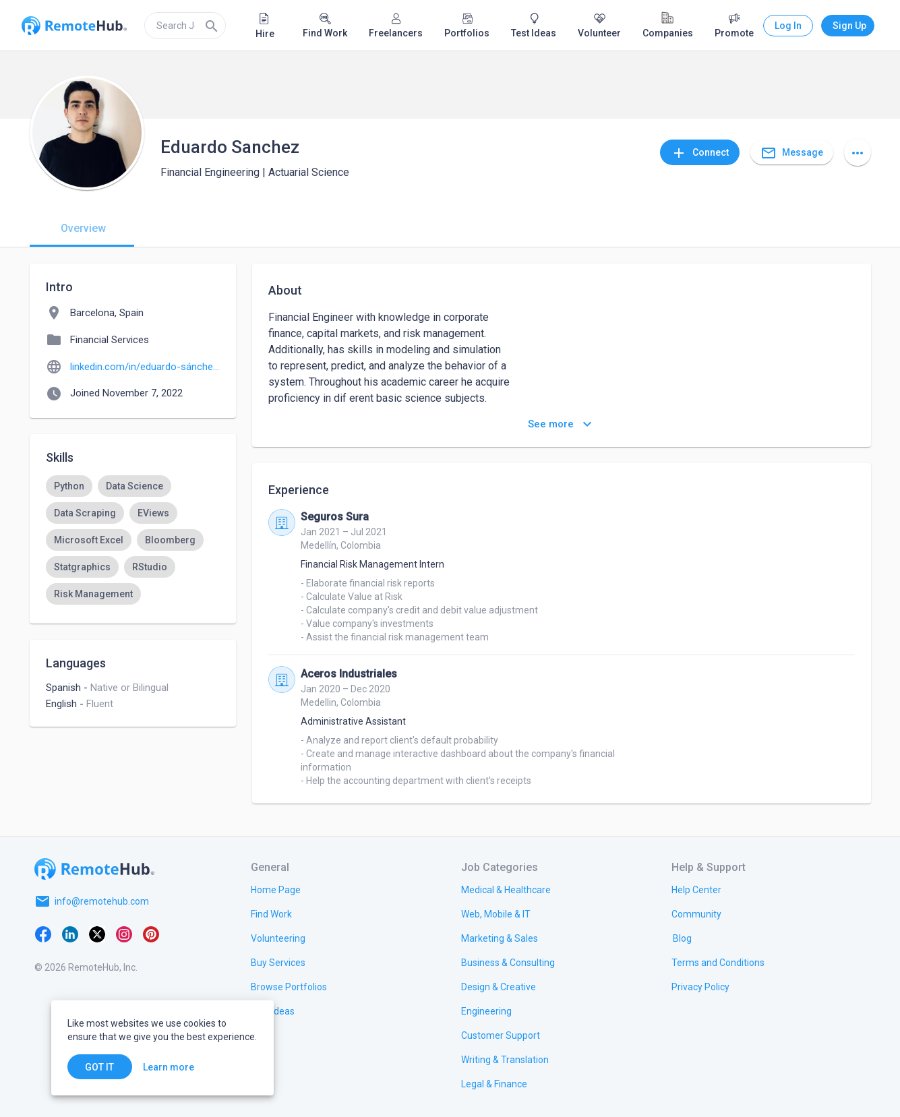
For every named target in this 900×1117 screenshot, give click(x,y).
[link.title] (275, 889)
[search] (185, 25)
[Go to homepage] (94, 869)
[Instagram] (124, 933)
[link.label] (696, 889)
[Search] (211, 25)
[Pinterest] (151, 933)
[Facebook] (43, 933)
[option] (69, 486)
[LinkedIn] (70, 933)
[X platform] (97, 933)
